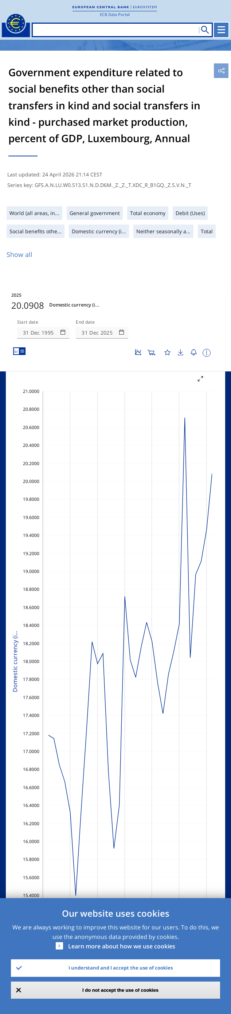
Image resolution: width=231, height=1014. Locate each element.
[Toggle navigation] (221, 30)
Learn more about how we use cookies (121, 946)
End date (85, 322)
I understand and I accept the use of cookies (120, 967)
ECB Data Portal (115, 14)
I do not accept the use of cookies (120, 990)
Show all (19, 254)
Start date (27, 322)
